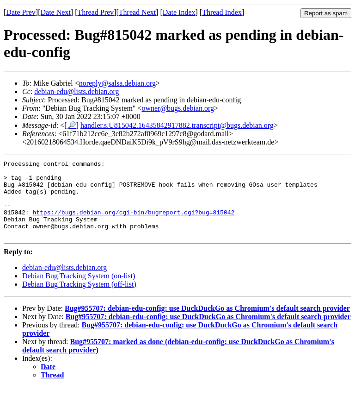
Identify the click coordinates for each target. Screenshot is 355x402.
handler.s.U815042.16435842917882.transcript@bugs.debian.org (177, 125)
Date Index (179, 12)
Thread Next (137, 12)
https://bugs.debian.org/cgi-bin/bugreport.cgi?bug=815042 (133, 223)
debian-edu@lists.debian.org (76, 91)
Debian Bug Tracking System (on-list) (78, 291)
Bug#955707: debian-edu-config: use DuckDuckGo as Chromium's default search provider (207, 323)
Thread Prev (95, 12)
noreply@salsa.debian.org (117, 83)
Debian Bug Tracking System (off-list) (79, 299)
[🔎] (71, 125)
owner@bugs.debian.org (177, 108)
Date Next (56, 12)
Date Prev (21, 12)
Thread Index (222, 12)
